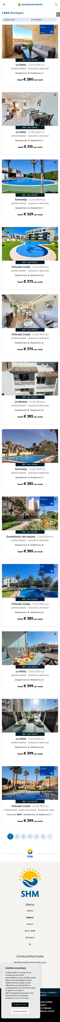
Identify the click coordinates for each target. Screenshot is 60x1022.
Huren (30, 924)
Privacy (42, 992)
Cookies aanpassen (20, 1011)
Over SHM (30, 931)
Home (30, 911)
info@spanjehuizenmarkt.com (30, 962)
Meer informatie (22, 998)
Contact (30, 937)
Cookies (51, 992)
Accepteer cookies (20, 1004)
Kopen (30, 917)
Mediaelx (43, 995)
